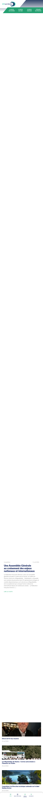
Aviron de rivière (12, 10)
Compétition (7, 562)
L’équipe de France (38, 10)
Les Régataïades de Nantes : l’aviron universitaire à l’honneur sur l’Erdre (18, 762)
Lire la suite (8, 591)
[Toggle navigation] (17, 794)
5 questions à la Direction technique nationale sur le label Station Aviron (20, 787)
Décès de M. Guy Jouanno (10, 738)
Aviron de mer (20, 10)
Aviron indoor (29, 10)
